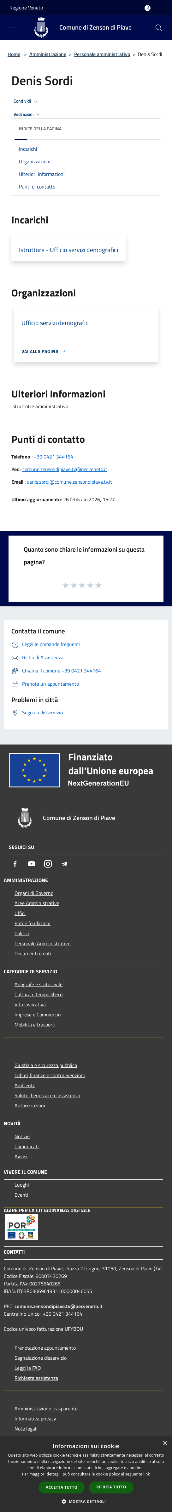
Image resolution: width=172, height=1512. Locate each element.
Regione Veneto (26, 7)
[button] (86, 1501)
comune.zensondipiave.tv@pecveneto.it (64, 469)
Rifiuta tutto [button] (111, 1487)
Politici (22, 933)
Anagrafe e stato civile (38, 984)
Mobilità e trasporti (35, 1024)
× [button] (165, 1443)
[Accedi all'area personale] (147, 8)
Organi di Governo (34, 893)
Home (14, 54)
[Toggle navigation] (12, 27)
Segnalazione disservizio (41, 1358)
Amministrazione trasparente (46, 1408)
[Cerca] (159, 27)
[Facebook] (15, 863)
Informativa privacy (35, 1418)
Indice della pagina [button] (40, 128)
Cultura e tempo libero (38, 994)
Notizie (22, 1136)
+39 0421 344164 (53, 456)
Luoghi (22, 1185)
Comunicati (27, 1146)
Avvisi (21, 1156)
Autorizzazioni (30, 1105)
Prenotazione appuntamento (45, 1348)
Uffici (20, 913)
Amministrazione (47, 54)
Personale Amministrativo (42, 943)
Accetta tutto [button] (61, 1487)
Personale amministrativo (102, 54)
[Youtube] (31, 863)
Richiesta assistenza (36, 1378)
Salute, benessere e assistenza (47, 1095)
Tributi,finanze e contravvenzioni (50, 1075)
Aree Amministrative (37, 903)
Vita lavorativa (30, 1004)
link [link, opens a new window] (146, 1474)
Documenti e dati (33, 953)
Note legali (26, 1428)
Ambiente (25, 1085)
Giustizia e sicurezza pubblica (46, 1065)
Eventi (21, 1195)
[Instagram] (48, 863)
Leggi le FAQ (28, 1368)
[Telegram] (64, 863)
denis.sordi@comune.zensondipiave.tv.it (69, 482)
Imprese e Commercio (38, 1014)
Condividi (26, 101)
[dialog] (86, 1474)
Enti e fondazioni (32, 923)
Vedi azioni (28, 114)
